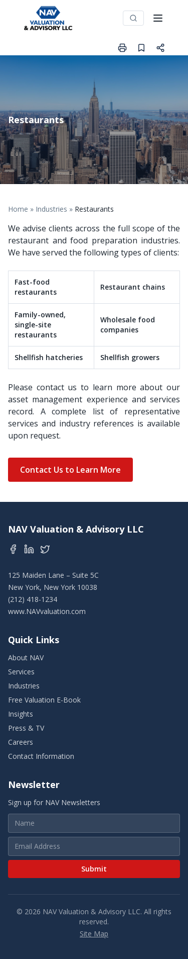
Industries (51, 209)
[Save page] (141, 47)
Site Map (94, 933)
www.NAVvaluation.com (47, 611)
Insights (20, 714)
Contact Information (41, 756)
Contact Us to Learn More (70, 469)
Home (18, 209)
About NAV (26, 657)
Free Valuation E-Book (44, 700)
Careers (20, 742)
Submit (94, 869)
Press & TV (26, 728)
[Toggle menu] (158, 18)
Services (21, 671)
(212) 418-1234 (32, 599)
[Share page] (160, 47)
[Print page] (122, 47)
